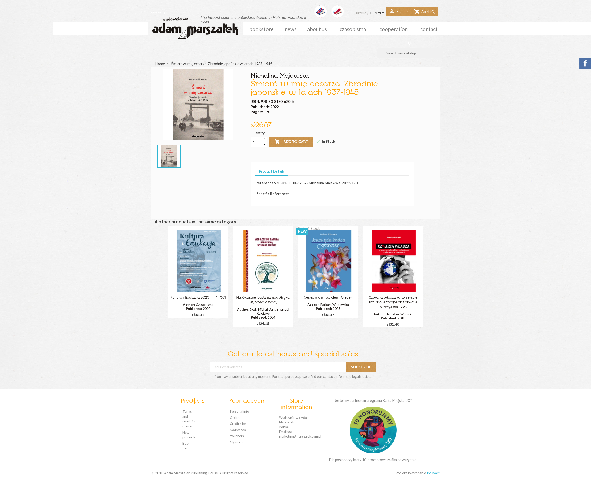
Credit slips (238, 424)
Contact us (156, 13)
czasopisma (353, 29)
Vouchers (237, 436)
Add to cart (291, 142)
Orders (235, 417)
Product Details (272, 171)
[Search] (410, 53)
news (291, 29)
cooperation (393, 29)
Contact (429, 29)
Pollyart (433, 473)
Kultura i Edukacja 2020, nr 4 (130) (198, 298)
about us (317, 29)
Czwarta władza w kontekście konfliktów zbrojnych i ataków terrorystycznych (393, 302)
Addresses (238, 430)
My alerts (236, 442)
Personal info (239, 411)
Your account (247, 401)
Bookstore (261, 29)
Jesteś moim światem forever (328, 298)
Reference (264, 182)
